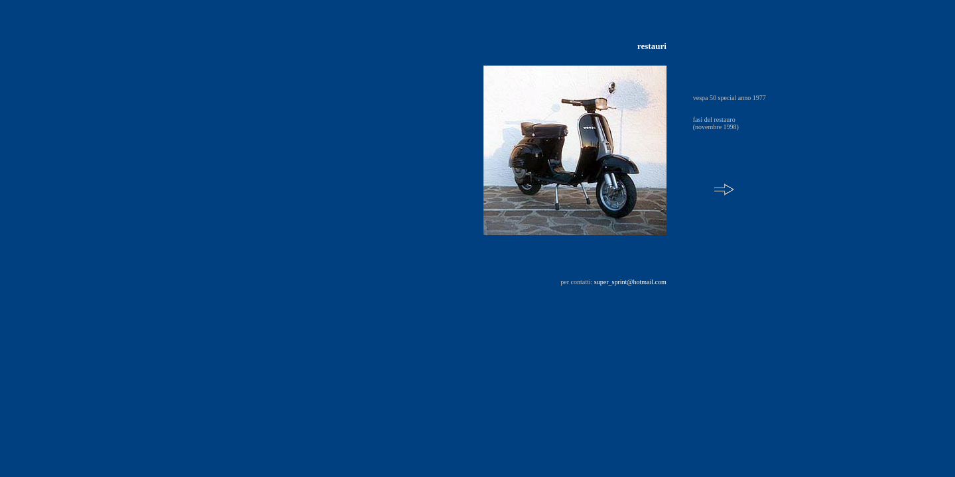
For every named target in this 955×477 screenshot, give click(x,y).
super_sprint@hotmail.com (630, 282)
